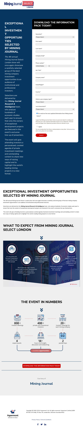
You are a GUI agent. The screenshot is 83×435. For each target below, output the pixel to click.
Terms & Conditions (45, 420)
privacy (73, 129)
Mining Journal (41, 383)
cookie (39, 131)
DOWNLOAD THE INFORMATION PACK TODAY (41, 366)
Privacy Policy (35, 420)
